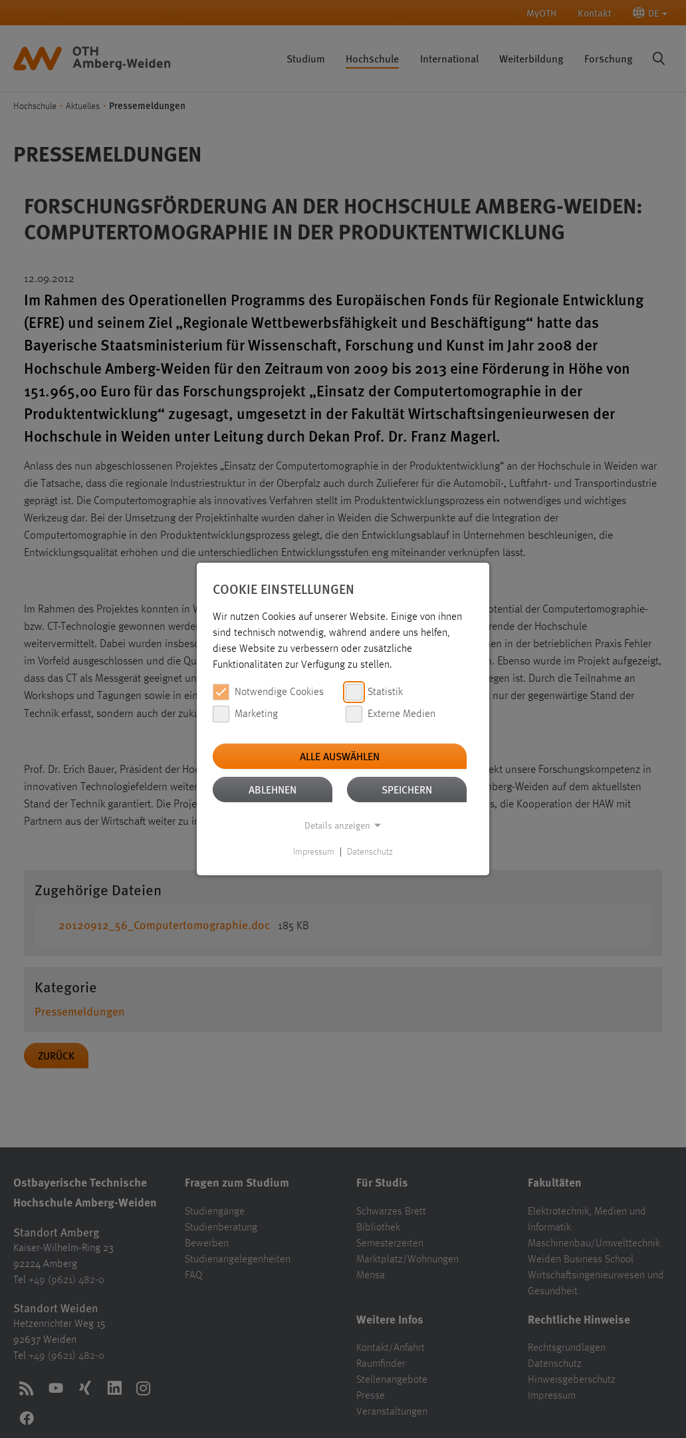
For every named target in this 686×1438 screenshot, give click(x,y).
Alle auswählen (340, 756)
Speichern (407, 789)
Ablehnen (272, 789)
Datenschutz (370, 852)
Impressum (313, 852)
